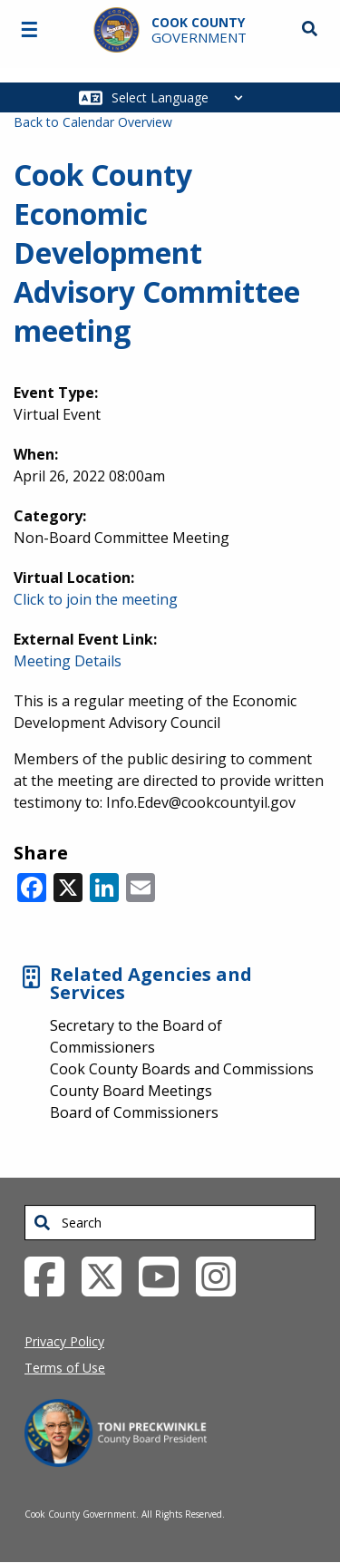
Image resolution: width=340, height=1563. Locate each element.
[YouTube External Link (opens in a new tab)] (165, 1276)
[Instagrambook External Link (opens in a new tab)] (222, 1276)
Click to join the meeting (96, 599)
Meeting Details (67, 661)
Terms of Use (64, 1367)
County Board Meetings (131, 1091)
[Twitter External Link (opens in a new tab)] (108, 1276)
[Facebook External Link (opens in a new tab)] (51, 1276)
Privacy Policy (64, 1341)
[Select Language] (181, 97)
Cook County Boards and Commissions (182, 1069)
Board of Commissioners (134, 1112)
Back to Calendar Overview (93, 122)
